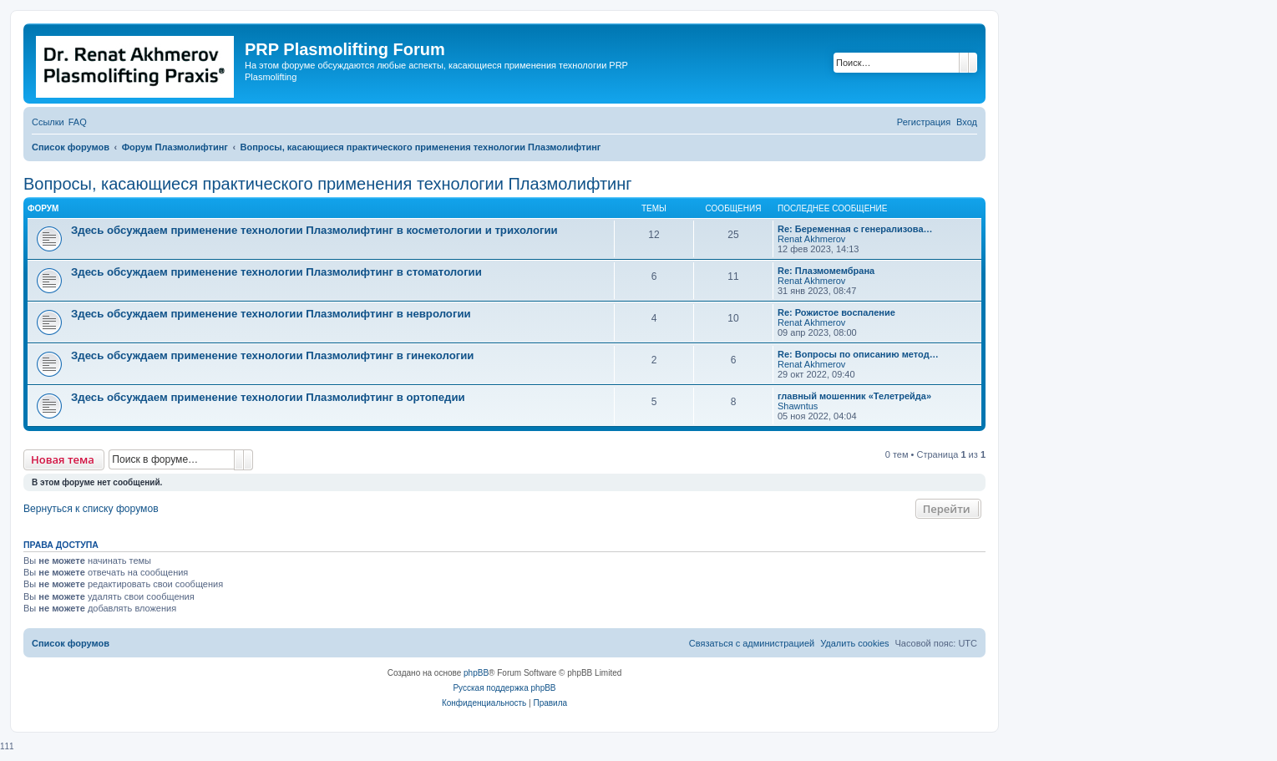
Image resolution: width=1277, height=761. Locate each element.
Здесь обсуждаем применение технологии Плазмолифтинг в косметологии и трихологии (314, 230)
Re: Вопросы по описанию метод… (858, 354)
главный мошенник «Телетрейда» (854, 396)
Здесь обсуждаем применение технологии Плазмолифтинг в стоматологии (276, 272)
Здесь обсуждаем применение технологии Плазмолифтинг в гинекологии (272, 355)
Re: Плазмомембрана (826, 271)
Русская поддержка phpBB (504, 688)
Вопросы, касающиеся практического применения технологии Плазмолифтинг (327, 184)
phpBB (476, 672)
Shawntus (798, 406)
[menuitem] (77, 122)
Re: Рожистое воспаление (836, 312)
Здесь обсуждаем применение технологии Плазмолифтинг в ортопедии (268, 397)
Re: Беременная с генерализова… (855, 229)
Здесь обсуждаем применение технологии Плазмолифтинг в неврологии (271, 313)
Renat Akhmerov (811, 239)
